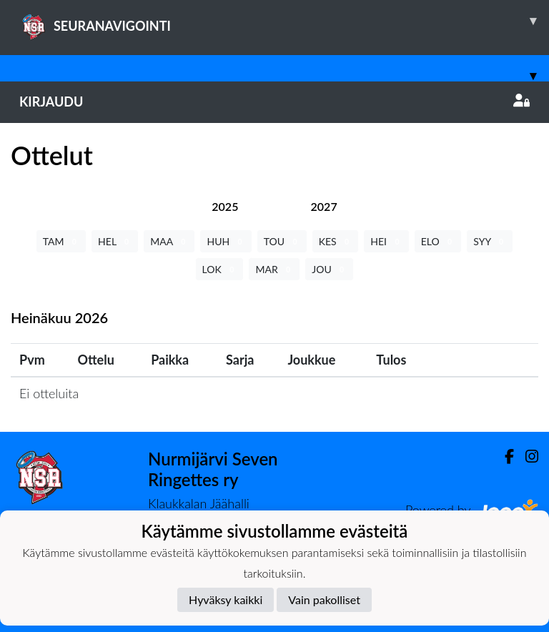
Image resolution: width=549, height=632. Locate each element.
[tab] (224, 206)
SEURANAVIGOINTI (284, 20)
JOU (329, 269)
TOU (282, 241)
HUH (225, 241)
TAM (61, 241)
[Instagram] (526, 456)
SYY (489, 241)
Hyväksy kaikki (225, 599)
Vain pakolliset (324, 599)
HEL (115, 241)
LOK (219, 269)
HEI (386, 241)
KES (335, 241)
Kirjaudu (274, 101)
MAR (274, 269)
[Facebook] (503, 456)
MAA (169, 241)
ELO (438, 241)
